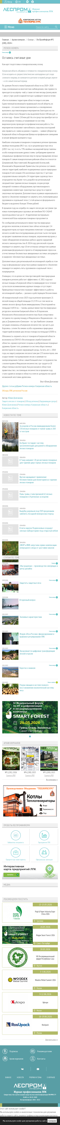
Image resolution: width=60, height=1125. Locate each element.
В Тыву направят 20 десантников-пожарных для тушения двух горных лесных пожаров (38, 461)
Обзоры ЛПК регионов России (14, 390)
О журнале (51, 1077)
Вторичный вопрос (28, 600)
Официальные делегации (44, 859)
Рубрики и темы (35, 1077)
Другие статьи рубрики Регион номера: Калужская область (27, 386)
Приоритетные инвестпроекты (16, 859)
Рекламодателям (44, 1051)
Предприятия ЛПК (44, 842)
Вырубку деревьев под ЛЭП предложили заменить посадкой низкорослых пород (37, 512)
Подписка (14, 1051)
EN (19, 1)
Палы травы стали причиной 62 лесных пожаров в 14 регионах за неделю (36, 495)
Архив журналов (16, 1058)
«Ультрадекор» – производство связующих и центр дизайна (39, 567)
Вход (10, 1)
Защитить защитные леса (30, 583)
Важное (8, 1077)
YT (37, 1069)
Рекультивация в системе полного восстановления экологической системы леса (37, 688)
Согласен (52, 1120)
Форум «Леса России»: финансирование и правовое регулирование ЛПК (37, 635)
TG (32, 2)
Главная (5, 39)
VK (27, 1)
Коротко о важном (27, 668)
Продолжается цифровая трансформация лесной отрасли (37, 652)
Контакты (41, 1058)
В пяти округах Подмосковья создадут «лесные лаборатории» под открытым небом (39, 529)
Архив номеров (18, 39)
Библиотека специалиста (16, 842)
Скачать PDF (11, 775)
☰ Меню (9, 27)
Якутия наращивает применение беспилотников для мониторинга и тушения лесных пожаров (38, 480)
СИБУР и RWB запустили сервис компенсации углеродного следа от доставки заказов (38, 546)
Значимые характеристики (31, 617)
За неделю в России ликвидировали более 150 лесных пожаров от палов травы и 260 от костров (38, 429)
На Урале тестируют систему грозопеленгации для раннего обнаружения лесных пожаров (38, 446)
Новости (20, 1077)
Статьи (30, 39)
